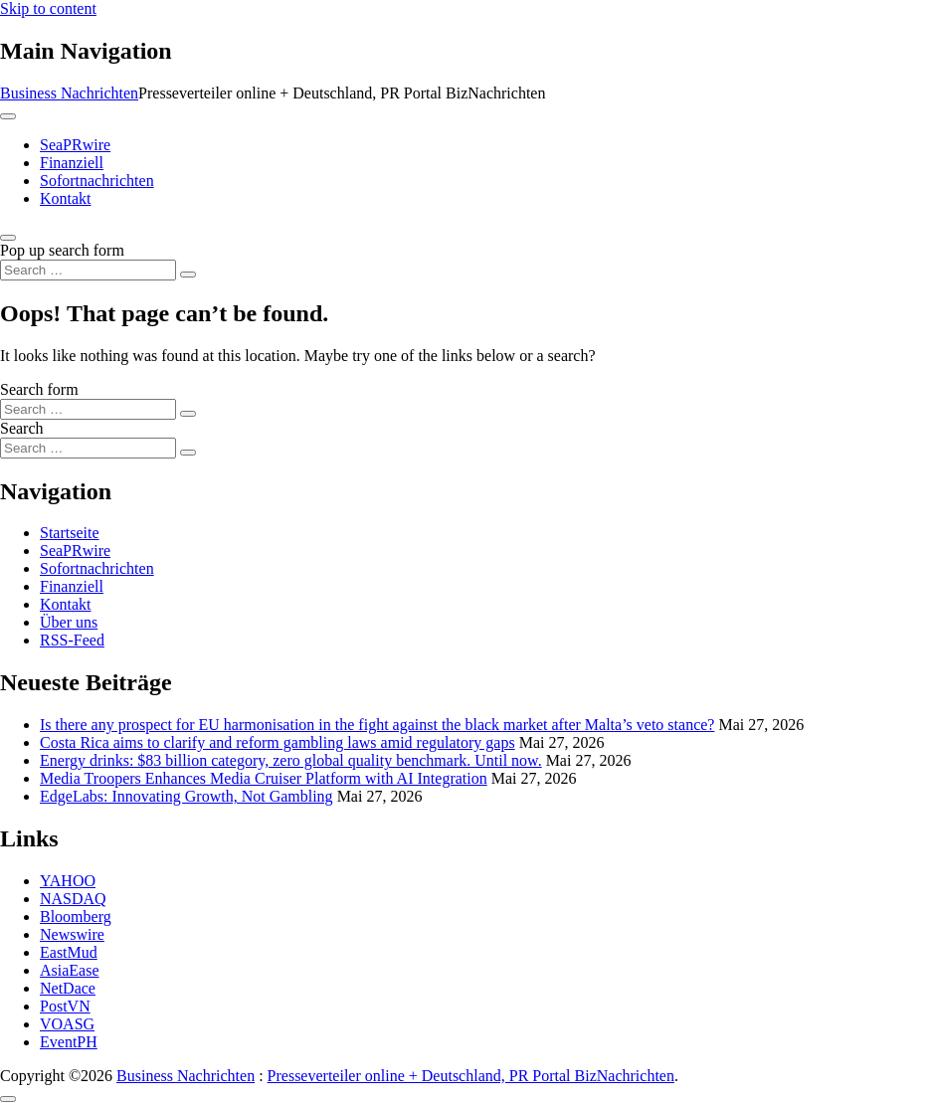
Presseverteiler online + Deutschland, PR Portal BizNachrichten (471, 1075)
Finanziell (71, 162)
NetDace (67, 988)
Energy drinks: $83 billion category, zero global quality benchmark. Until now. (291, 760)
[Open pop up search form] (8, 238)
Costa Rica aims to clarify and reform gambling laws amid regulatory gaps (277, 742)
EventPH (68, 1041)
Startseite (69, 532)
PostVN (65, 1006)
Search (22, 428)
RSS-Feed (72, 640)
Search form (39, 389)
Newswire (72, 934)
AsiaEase (69, 970)
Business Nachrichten (69, 93)
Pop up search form (62, 250)
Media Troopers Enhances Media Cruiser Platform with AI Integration (263, 778)
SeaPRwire (75, 144)
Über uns (68, 622)
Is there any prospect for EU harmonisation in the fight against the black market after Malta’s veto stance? (377, 724)
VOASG (67, 1023)
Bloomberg (75, 916)
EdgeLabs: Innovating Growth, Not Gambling (186, 796)
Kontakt (66, 198)
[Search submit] (188, 274)
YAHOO (67, 880)
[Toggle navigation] (8, 116)
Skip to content (48, 8)
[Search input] (88, 270)
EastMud (68, 952)
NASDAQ (73, 898)
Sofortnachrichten (97, 180)
